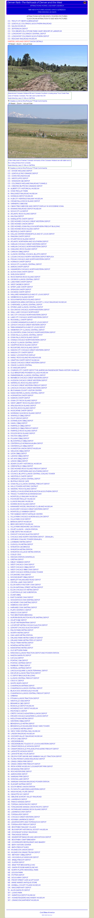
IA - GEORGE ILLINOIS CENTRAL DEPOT (23, 279)
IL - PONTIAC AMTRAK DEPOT (19, 663)
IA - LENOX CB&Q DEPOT (18, 461)
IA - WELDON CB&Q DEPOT (19, 451)
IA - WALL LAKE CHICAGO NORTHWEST (23, 312)
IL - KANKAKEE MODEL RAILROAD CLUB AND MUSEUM (30, 506)
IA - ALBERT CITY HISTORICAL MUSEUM (23, 188)
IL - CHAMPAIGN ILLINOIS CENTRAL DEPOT (25, 688)
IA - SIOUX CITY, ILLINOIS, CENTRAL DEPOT (25, 264)
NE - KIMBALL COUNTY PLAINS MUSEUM (24, 885)
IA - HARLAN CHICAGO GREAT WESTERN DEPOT (27, 244)
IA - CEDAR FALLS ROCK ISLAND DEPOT (24, 201)
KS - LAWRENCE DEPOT (17, 799)
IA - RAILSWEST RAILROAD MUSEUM (22, 194)
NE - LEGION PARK (15, 872)
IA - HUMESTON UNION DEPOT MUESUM (24, 448)
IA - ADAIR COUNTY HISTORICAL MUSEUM (24, 464)
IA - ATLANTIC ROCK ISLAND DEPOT (22, 214)
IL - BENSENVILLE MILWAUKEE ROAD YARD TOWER (28, 726)
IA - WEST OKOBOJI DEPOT (19, 284)
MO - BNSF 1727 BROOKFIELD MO (21, 865)
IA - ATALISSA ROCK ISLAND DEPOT (22, 406)
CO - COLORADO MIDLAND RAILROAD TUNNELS (27, 183)
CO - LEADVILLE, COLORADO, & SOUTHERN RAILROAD (29, 24)
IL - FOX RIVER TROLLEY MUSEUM (21, 499)
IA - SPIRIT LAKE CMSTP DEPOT (20, 287)
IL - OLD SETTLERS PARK (17, 650)
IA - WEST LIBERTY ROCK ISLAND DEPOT (24, 403)
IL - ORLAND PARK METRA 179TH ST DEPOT (25, 640)
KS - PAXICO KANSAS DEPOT (19, 802)
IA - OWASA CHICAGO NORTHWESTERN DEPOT (27, 340)
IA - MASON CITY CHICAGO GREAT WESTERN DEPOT (29, 350)
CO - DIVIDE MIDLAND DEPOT (20, 171)
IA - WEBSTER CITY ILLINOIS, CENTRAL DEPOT (26, 330)
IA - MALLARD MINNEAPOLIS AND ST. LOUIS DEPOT (28, 294)
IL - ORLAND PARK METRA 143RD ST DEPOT (25, 638)
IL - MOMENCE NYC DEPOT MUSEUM (23, 708)
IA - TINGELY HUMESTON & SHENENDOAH (24, 494)
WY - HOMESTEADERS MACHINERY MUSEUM (26, 898)
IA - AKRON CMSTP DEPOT (18, 267)
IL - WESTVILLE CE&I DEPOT (19, 701)
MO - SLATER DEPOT (16, 862)
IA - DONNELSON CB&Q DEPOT (20, 421)
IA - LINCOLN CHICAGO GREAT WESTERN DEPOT (27, 388)
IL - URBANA (13, 696)
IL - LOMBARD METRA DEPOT (20, 542)
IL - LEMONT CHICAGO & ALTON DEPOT (23, 628)
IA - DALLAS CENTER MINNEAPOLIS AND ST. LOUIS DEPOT (31, 234)
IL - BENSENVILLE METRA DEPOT (21, 724)
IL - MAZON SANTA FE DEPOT (19, 655)
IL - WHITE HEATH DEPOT (18, 683)
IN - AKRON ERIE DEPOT (17, 774)
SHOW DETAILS (36, 41)
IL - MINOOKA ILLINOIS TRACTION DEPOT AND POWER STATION (33, 653)
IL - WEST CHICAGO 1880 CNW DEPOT (23, 570)
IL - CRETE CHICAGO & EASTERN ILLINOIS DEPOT (27, 713)
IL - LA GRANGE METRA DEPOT (20, 729)
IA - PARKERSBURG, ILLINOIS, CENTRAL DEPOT (26, 375)
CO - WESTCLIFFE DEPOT (18, 178)
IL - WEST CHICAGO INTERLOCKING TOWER (25, 572)
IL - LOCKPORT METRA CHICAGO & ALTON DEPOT (27, 625)
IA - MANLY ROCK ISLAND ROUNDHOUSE (24, 358)
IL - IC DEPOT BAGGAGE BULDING (21, 675)
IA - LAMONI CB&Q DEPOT (18, 456)
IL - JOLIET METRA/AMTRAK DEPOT (22, 623)
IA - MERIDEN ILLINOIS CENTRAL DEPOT (24, 479)
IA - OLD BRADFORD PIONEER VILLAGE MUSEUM (28, 373)
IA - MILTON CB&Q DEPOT (18, 436)
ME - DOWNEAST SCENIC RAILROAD (22, 832)
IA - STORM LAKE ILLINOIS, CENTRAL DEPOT (25, 307)
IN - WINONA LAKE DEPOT (18, 779)
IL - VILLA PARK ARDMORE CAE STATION (24, 527)
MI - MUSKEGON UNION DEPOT (20, 850)
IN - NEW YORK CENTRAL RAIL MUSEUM (24, 731)
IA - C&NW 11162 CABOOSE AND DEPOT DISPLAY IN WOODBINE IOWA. (36, 206)
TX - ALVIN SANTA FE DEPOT (19, 890)
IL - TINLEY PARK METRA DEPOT (20, 643)
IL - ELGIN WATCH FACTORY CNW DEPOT (24, 585)
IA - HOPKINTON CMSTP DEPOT (20, 395)
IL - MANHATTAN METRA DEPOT (20, 648)
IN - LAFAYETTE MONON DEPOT (20, 751)
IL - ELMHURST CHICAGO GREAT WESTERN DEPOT (28, 509)
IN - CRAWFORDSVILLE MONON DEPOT (24, 746)
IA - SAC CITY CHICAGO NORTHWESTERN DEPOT (27, 315)
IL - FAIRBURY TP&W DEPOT (19, 665)
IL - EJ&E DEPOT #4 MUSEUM (19, 532)
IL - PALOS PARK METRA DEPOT (20, 630)
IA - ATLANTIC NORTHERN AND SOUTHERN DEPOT (28, 241)
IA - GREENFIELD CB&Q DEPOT (20, 466)
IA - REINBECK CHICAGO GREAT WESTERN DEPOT (28, 378)
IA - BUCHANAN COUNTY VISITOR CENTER (24, 390)
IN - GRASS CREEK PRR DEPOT (20, 761)
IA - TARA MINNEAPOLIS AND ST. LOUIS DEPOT (26, 327)
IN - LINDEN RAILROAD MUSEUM (21, 734)
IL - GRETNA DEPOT (16, 559)
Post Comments (40, 101)
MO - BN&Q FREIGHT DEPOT (19, 860)
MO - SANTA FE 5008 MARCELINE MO (23, 867)
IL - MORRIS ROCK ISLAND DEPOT (21, 504)
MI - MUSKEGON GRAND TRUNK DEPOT (24, 852)
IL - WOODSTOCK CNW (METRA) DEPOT (24, 600)
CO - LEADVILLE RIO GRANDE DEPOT (23, 173)
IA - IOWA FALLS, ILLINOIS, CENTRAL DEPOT (25, 335)
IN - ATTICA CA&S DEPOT (17, 739)
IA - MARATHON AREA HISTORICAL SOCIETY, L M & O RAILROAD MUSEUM (37, 302)
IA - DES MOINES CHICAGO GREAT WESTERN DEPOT (29, 221)
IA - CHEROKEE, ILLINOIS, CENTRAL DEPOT (25, 305)
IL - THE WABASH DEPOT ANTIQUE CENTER (25, 514)
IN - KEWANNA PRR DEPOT (19, 769)
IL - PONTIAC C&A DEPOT (18, 660)
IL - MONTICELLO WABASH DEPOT (21, 511)
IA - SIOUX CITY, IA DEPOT (18, 211)
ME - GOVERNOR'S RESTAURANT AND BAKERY (26, 842)
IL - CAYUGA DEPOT (16, 658)
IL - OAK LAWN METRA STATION (20, 635)
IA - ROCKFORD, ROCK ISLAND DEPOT (23, 347)
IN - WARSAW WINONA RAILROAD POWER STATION (28, 782)
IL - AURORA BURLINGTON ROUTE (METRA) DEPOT (28, 617)
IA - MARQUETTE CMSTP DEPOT (20, 219)
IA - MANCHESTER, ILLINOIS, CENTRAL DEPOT (26, 393)
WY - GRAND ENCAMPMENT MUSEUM (23, 900)
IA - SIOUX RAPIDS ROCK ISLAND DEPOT (24, 299)
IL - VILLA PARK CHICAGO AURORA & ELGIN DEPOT (28, 517)
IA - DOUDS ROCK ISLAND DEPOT (21, 433)
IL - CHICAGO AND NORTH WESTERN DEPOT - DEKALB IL (31, 537)
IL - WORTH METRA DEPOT (18, 633)
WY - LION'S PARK (15, 893)
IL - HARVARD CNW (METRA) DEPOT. (22, 607)
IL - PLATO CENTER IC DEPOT (19, 610)
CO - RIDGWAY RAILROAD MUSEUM (22, 39)
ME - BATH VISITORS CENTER (19, 845)
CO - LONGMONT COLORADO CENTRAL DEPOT (27, 34)
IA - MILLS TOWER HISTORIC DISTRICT (23, 486)
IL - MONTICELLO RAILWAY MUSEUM (22, 496)
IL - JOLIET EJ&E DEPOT (17, 620)
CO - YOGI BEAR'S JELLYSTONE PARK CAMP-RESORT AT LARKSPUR (35, 31)
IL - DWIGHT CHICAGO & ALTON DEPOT (23, 534)
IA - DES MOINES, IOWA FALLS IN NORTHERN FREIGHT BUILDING (34, 226)
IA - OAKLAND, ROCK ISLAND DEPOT (22, 249)
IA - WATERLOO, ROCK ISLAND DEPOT (23, 383)
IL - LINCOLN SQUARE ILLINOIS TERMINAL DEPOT (28, 671)
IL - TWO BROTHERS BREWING (20, 615)
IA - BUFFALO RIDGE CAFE (18, 481)
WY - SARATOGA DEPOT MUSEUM (21, 895)
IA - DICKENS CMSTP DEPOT (19, 292)
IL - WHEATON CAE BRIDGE (19, 547)
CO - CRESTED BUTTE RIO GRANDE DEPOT (25, 186)
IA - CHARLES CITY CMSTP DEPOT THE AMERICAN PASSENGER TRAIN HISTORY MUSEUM (43, 370)
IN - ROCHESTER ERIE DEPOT (20, 771)
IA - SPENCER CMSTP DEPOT (19, 289)
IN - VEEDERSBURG (16, 741)
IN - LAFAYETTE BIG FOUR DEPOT (21, 754)
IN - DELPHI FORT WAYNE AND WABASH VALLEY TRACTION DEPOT (35, 756)
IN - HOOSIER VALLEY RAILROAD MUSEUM (25, 736)
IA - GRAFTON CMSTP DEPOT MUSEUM (23, 360)
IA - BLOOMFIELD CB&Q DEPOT (20, 441)
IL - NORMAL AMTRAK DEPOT (19, 668)
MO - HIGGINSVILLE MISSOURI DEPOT (23, 857)
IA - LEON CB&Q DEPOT (17, 453)
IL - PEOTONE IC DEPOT (17, 711)
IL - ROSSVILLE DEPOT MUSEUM (21, 706)
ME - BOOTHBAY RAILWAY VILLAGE (22, 827)
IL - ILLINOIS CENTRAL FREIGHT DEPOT (23, 678)
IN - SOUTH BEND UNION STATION (21, 787)
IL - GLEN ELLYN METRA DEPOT (20, 544)
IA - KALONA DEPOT (16, 216)
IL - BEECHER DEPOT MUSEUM (20, 524)
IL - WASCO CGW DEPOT (17, 612)
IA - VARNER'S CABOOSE (18, 204)
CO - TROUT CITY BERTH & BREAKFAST (23, 21)
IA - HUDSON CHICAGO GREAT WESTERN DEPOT (27, 380)
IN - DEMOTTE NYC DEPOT (18, 794)
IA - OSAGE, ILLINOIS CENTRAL (20, 365)
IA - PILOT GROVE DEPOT (18, 418)
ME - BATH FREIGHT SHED (18, 847)
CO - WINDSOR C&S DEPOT (19, 181)
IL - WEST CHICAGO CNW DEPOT (21, 564)
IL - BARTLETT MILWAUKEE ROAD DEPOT (24, 580)
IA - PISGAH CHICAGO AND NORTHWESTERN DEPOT (29, 259)
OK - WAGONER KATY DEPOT (19, 888)
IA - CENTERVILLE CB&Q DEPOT (20, 446)
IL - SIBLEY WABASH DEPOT (19, 562)
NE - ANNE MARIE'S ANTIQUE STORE (22, 882)
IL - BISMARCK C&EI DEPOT (19, 703)
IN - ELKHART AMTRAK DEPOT (20, 784)
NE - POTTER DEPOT (16, 875)
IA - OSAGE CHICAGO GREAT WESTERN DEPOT (26, 363)
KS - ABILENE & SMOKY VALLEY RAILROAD (25, 797)
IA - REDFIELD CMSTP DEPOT (20, 231)
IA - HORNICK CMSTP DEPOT (19, 262)
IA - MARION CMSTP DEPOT (19, 398)
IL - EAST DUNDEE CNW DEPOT (20, 597)
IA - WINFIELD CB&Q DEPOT (19, 416)
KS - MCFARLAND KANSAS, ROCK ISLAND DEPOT (27, 809)
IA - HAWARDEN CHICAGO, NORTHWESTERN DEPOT (29, 269)
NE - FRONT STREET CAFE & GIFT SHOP (23, 880)
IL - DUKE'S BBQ (14, 595)
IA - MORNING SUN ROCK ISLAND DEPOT (24, 413)
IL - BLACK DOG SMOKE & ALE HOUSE (23, 691)
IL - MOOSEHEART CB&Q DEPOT (21, 577)
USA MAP (52, 6)
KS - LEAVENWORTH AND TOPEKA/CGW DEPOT (27, 822)
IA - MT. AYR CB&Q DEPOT (18, 459)
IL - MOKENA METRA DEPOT (19, 645)
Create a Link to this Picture (21, 101)
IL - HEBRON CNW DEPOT (18, 605)
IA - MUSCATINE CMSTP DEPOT (20, 411)
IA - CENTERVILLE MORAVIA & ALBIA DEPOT (25, 443)
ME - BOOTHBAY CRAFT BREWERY (22, 840)
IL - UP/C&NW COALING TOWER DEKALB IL (25, 539)
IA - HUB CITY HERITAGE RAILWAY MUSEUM (25, 199)
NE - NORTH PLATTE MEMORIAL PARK (23, 870)
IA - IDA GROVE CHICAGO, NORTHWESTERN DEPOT (28, 310)
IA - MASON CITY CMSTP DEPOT (20, 352)
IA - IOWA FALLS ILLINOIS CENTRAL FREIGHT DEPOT (28, 484)
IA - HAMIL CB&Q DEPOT (17, 423)
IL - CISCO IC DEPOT (16, 681)
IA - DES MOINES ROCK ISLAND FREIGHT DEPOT (27, 469)
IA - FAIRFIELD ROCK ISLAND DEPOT (22, 431)
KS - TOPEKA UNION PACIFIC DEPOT (22, 804)
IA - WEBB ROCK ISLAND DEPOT (21, 297)
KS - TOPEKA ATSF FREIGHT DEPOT (22, 824)
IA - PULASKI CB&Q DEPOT (18, 438)
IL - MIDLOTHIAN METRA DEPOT (21, 718)
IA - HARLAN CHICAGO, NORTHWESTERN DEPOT (27, 246)
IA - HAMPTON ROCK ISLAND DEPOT (22, 345)
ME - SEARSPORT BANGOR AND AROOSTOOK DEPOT (29, 837)
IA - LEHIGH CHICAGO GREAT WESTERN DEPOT (27, 325)
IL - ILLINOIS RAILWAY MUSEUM (20, 501)
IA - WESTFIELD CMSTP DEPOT (20, 476)
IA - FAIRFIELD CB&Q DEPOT (19, 426)
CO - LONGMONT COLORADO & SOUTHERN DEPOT (28, 36)
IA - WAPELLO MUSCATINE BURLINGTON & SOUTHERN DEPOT (33, 491)
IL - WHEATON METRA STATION (20, 549)
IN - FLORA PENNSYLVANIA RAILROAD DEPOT (26, 759)
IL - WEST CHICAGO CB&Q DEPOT (21, 567)
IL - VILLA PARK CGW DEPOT (19, 519)
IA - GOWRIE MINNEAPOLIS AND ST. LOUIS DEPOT (28, 322)
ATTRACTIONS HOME (38, 6)
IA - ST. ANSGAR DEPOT (17, 368)
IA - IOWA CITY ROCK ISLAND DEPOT (22, 400)
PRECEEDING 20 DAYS (47, 12)
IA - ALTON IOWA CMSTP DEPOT (20, 272)
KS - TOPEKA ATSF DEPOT (18, 814)
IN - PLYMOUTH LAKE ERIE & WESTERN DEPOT (26, 789)
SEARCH (60, 6)
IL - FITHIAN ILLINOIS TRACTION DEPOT (23, 698)
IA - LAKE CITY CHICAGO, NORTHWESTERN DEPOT (28, 317)
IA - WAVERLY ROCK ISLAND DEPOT (22, 489)
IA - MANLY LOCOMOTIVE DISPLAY (21, 355)
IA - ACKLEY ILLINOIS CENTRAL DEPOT (23, 342)
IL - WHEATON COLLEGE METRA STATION (24, 552)
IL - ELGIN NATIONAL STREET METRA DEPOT (25, 587)
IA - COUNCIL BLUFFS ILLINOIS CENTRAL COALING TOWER (31, 474)
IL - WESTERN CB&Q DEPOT (19, 721)
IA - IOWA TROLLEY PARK (18, 191)
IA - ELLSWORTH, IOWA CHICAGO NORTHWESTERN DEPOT (31, 332)
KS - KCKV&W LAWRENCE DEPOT (21, 819)
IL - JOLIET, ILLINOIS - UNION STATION (23, 529)
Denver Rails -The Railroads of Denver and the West (34, 2)
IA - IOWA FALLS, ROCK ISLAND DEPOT (23, 337)
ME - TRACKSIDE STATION (18, 835)
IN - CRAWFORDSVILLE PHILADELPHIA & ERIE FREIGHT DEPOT (33, 749)
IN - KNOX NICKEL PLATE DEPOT (21, 792)
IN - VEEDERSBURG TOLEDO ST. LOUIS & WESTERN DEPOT (31, 744)
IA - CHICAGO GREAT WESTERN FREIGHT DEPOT (27, 385)
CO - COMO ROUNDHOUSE (19, 176)
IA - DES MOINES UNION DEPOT (21, 224)
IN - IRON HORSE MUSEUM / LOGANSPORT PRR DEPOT (30, 766)
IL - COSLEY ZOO (14, 554)
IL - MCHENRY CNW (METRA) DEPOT (22, 602)
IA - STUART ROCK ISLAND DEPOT (21, 239)
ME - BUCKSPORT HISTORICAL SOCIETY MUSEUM (28, 829)
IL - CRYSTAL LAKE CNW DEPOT (20, 582)
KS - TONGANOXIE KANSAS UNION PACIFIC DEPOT (28, 807)
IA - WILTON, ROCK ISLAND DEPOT (21, 408)
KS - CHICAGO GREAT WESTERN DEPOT (24, 817)
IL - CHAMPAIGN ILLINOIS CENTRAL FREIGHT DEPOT (29, 693)
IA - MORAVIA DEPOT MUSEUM (20, 196)
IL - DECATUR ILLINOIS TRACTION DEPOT (24, 673)
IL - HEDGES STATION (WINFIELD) (21, 557)
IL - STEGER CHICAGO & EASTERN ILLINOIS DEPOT (28, 716)
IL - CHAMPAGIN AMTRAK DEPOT (21, 686)
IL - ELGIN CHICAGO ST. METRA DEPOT (23, 590)
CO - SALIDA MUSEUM (17, 26)
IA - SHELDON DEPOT (16, 274)
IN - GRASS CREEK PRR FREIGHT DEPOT (24, 764)
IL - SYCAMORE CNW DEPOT (19, 575)
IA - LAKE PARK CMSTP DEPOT (20, 282)
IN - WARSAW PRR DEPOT (18, 776)
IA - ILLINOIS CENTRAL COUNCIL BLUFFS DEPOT (27, 254)
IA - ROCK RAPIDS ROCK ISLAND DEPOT (24, 277)
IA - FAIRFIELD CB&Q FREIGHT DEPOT (23, 428)
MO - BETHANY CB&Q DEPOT (19, 855)
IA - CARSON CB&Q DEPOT (18, 252)
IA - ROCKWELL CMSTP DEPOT (20, 320)
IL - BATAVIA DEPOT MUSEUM (19, 522)
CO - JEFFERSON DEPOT (18, 29)
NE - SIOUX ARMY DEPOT (18, 877)
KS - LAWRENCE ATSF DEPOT (19, 812)
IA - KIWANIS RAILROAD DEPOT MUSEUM (24, 209)
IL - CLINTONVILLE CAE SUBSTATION (22, 592)
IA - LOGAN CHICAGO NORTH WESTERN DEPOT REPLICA (31, 257)
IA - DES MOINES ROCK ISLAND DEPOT (23, 229)
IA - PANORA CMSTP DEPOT (19, 236)
